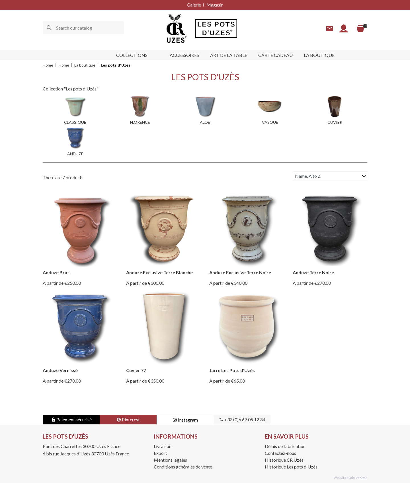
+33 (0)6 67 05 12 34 (242, 419)
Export (160, 453)
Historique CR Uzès (284, 460)
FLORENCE (140, 122)
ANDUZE (75, 153)
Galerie (194, 4)
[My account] (343, 28)
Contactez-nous (280, 453)
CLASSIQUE (75, 122)
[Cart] (360, 28)
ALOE (205, 122)
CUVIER (334, 122)
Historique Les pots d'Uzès (291, 466)
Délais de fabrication (285, 446)
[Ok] (49, 27)
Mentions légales (170, 460)
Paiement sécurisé (71, 419)
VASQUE (270, 122)
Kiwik (363, 477)
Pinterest (128, 419)
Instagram (185, 419)
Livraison (162, 446)
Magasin (215, 4)
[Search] (83, 27)
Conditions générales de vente (183, 466)
